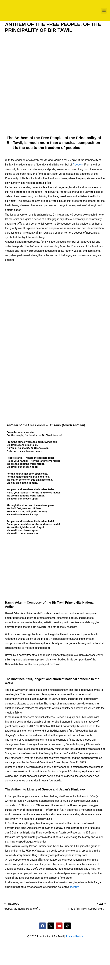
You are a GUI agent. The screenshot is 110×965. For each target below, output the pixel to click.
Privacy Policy (74, 936)
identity (74, 887)
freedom (78, 164)
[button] (104, 11)
